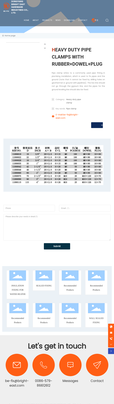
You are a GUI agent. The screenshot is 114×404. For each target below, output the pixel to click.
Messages (70, 381)
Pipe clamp (71, 108)
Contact (97, 381)
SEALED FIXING (44, 286)
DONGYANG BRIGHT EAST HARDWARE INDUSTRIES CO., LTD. (19, 7)
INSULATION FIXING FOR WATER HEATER (17, 290)
